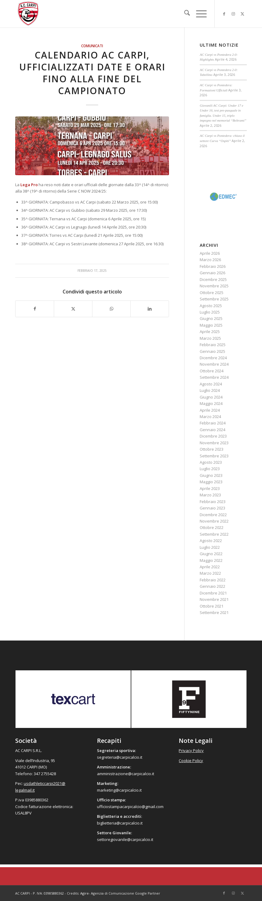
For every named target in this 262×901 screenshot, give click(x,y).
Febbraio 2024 (213, 423)
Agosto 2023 (211, 462)
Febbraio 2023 (213, 501)
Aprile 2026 (210, 253)
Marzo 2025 (210, 338)
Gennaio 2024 (212, 429)
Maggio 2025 (211, 325)
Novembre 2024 (214, 364)
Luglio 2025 (210, 312)
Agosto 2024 (211, 384)
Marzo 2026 (210, 259)
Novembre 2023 (214, 442)
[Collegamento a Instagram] (233, 13)
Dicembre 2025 (213, 279)
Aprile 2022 (210, 566)
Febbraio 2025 (213, 344)
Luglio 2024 (210, 390)
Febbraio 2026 (213, 266)
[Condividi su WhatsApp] (111, 309)
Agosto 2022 (211, 540)
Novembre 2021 (214, 599)
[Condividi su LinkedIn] (150, 309)
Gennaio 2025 (212, 351)
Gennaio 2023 (212, 508)
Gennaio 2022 (212, 586)
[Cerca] (184, 13)
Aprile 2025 (210, 331)
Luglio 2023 (210, 468)
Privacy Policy (191, 750)
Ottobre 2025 (211, 292)
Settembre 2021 (214, 612)
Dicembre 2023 (213, 436)
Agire (84, 893)
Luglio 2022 (210, 547)
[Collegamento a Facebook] (224, 13)
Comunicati (92, 45)
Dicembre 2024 (213, 357)
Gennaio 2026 (212, 272)
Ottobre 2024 (211, 371)
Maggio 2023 (211, 481)
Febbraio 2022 (213, 580)
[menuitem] (184, 13)
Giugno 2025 (211, 318)
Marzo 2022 (210, 573)
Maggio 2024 (211, 403)
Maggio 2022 (211, 560)
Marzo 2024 (210, 416)
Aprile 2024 (210, 410)
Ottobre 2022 (211, 527)
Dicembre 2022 (213, 514)
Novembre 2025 (214, 286)
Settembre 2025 (214, 299)
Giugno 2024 (211, 397)
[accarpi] (28, 13)
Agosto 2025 (211, 305)
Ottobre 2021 (211, 606)
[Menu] (198, 13)
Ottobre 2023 (211, 449)
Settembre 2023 (214, 456)
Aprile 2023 (210, 488)
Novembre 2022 (214, 521)
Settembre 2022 (214, 534)
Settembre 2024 (214, 377)
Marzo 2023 (210, 495)
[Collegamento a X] (242, 13)
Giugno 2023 (211, 475)
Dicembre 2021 (213, 593)
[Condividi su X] (73, 309)
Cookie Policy (191, 760)
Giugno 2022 (211, 553)
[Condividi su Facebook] (35, 309)
